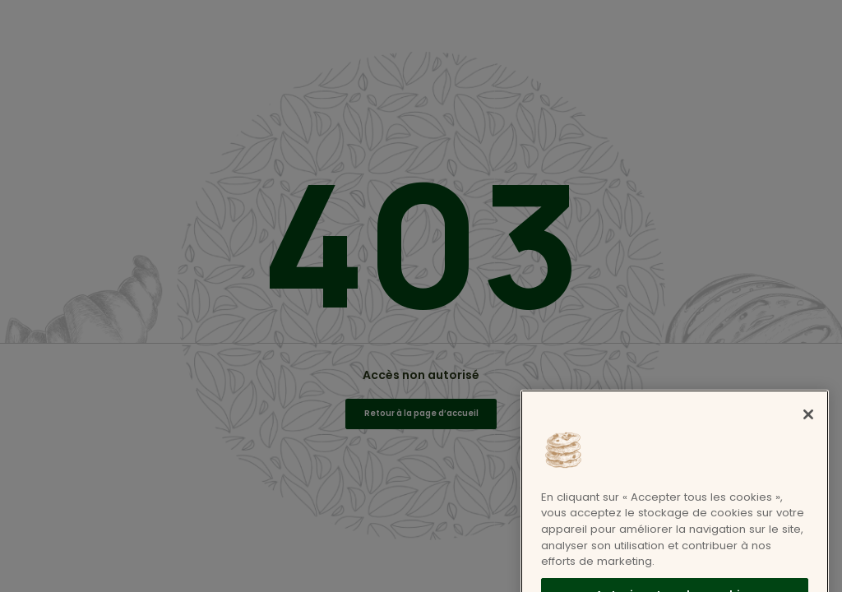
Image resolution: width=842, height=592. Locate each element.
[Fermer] (808, 432)
